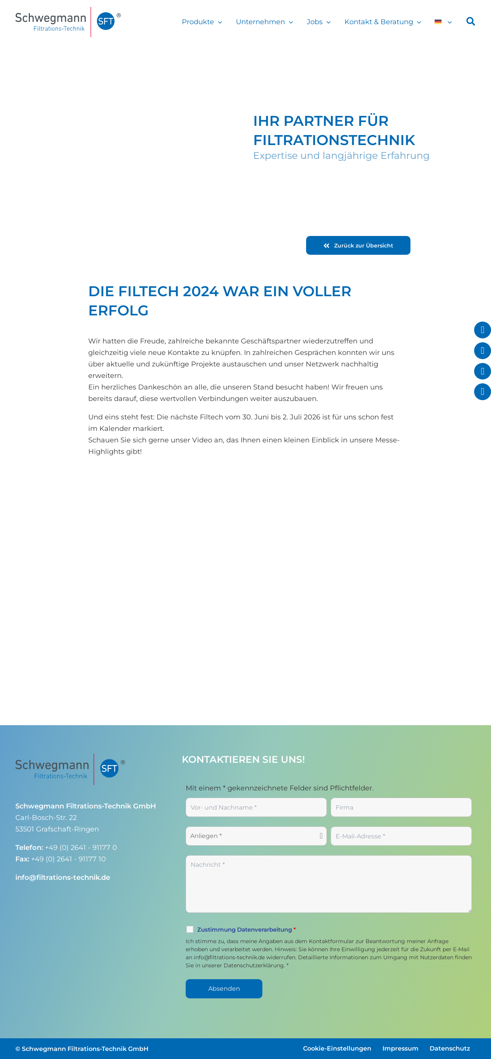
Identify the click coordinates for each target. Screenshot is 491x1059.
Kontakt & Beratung (382, 22)
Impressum (400, 1048)
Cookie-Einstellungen (337, 1048)
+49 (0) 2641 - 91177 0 (81, 847)
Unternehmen (264, 22)
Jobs (319, 22)
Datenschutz (450, 1048)
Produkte (202, 22)
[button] (218, 22)
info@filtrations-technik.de (62, 877)
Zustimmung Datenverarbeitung (246, 929)
